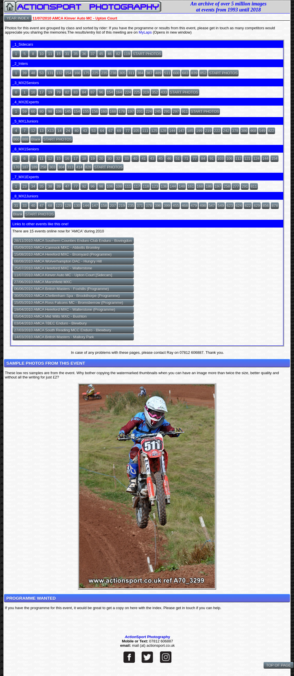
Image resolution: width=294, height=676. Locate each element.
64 (102, 131)
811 (254, 186)
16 (67, 158)
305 (122, 73)
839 (194, 73)
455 (176, 205)
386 (244, 131)
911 (185, 111)
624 (239, 205)
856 (266, 205)
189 (34, 167)
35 (76, 54)
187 (25, 167)
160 (104, 111)
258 (43, 167)
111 (145, 131)
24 (68, 131)
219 (208, 131)
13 (42, 131)
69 (119, 131)
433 (164, 92)
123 (155, 186)
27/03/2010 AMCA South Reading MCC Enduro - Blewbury (62, 330)
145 (68, 111)
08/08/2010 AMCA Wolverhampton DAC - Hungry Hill (58, 261)
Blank (36, 139)
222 (217, 131)
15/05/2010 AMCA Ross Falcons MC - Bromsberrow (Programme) (68, 302)
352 (155, 92)
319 (146, 92)
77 (127, 131)
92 (84, 186)
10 (42, 54)
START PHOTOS (147, 54)
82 (118, 54)
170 (16, 167)
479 (194, 205)
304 (61, 167)
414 (79, 167)
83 (76, 92)
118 (146, 186)
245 (158, 111)
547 (212, 205)
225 (95, 73)
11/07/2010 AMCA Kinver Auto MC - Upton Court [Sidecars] (63, 275)
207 (113, 205)
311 (131, 73)
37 (92, 54)
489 (158, 73)
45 (101, 54)
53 (42, 73)
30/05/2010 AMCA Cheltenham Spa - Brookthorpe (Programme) (67, 296)
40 (76, 131)
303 (52, 167)
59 (24, 111)
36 (84, 54)
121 (247, 158)
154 (68, 73)
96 (101, 92)
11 (50, 54)
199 (199, 131)
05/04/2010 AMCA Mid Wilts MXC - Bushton (50, 316)
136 (164, 186)
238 (113, 73)
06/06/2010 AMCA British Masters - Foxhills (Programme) (61, 289)
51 (178, 158)
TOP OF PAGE (278, 665)
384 (140, 73)
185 (190, 131)
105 (136, 131)
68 (50, 205)
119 (127, 54)
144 (172, 131)
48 (33, 73)
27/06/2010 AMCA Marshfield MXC (43, 282)
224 (128, 92)
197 (131, 111)
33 (127, 158)
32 (118, 158)
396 (158, 205)
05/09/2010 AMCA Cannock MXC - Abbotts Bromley (57, 247)
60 (33, 111)
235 (104, 73)
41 (144, 158)
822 (271, 131)
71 (186, 158)
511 (167, 73)
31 (67, 54)
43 (85, 131)
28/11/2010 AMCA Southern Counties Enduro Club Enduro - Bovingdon (73, 240)
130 (77, 205)
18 (84, 158)
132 (59, 73)
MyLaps (146, 32)
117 (137, 186)
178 (122, 111)
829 (257, 205)
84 (84, 92)
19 (50, 92)
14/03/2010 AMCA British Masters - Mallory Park (54, 337)
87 (92, 92)
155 (86, 111)
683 (185, 73)
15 (59, 54)
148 (182, 186)
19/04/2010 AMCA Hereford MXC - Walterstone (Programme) (64, 309)
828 (88, 167)
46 (110, 54)
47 (67, 186)
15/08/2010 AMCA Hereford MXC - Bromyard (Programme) (63, 254)
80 (42, 111)
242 (226, 131)
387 (149, 73)
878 (275, 205)
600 (176, 73)
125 (154, 131)
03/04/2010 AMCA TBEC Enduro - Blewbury (50, 323)
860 (16, 139)
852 (203, 73)
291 (167, 111)
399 (167, 205)
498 (203, 205)
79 (59, 92)
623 (230, 205)
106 (59, 111)
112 (238, 158)
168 (113, 111)
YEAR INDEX (17, 18)
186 (209, 186)
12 (33, 131)
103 (220, 158)
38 (50, 186)
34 (33, 186)
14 (59, 131)
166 (77, 73)
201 (140, 111)
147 (181, 131)
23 (24, 186)
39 (24, 73)
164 (119, 92)
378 (235, 131)
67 (111, 131)
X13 (50, 131)
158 (104, 205)
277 (236, 186)
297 (176, 111)
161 (191, 186)
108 (119, 186)
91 (212, 158)
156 (95, 111)
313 (70, 167)
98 (50, 111)
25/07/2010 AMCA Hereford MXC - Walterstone (53, 268)
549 (262, 131)
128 (163, 131)
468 (253, 131)
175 (86, 73)
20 (101, 158)
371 (140, 205)
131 (50, 73)
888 (25, 139)
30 (110, 158)
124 (256, 158)
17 (42, 92)
